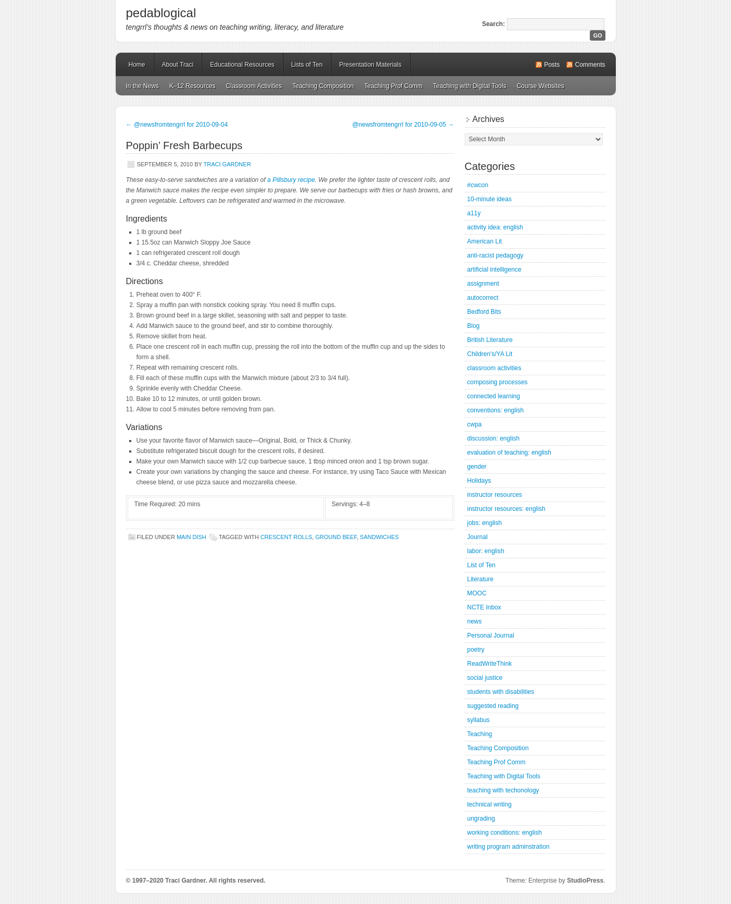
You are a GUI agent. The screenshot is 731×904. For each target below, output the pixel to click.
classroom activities (494, 368)
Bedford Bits (484, 311)
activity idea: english (495, 227)
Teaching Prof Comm (393, 86)
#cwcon (478, 185)
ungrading (481, 818)
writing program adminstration (508, 846)
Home (137, 64)
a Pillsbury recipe (291, 180)
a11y (474, 213)
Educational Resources (242, 64)
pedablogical (161, 13)
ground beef (335, 537)
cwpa (474, 424)
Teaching (479, 734)
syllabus (478, 720)
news (474, 621)
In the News (142, 86)
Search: (493, 24)
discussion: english (493, 438)
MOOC (477, 593)
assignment (483, 283)
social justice (485, 677)
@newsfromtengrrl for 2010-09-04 (177, 124)
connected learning (493, 396)
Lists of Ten (307, 64)
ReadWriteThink (489, 663)
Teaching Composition (323, 86)
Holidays (479, 480)
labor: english (485, 551)
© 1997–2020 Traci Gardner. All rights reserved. (196, 880)
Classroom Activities (254, 86)
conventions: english (495, 410)
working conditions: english (504, 832)
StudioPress (585, 880)
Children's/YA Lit (490, 354)
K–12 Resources (192, 86)
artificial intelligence (494, 269)
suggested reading (493, 706)
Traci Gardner (227, 164)
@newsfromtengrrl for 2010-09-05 (403, 124)
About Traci (178, 64)
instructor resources (494, 494)
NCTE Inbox (484, 607)
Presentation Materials (370, 64)
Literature (480, 579)
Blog (473, 325)
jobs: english (484, 523)
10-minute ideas (489, 199)
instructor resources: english (506, 508)
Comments (590, 64)
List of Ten (481, 565)
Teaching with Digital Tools (469, 86)
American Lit (484, 241)
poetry (476, 649)
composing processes (497, 382)
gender (477, 466)
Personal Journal (490, 635)
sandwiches (379, 537)
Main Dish (191, 537)
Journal (477, 537)
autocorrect (483, 297)
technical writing (489, 804)
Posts (552, 64)
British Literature (490, 340)
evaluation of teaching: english (509, 452)
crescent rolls (286, 537)
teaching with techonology (503, 790)
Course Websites (540, 86)
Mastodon (266, 882)
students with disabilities (501, 691)
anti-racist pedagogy (495, 255)
